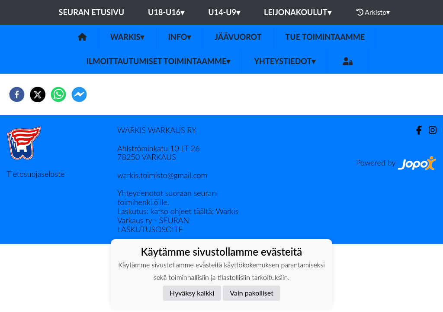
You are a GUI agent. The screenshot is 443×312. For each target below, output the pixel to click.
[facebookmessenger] (79, 94)
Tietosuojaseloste (35, 174)
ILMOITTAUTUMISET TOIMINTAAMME (159, 61)
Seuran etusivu (92, 12)
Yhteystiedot (284, 61)
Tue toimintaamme (325, 37)
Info (179, 37)
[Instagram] (429, 130)
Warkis (127, 37)
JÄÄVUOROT (238, 37)
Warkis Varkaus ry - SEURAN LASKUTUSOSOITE (178, 220)
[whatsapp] (58, 94)
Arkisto (373, 12)
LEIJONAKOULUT (297, 12)
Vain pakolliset (251, 293)
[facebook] (17, 94)
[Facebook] (415, 130)
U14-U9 (224, 12)
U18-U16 (166, 12)
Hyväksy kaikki (192, 293)
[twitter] (37, 94)
